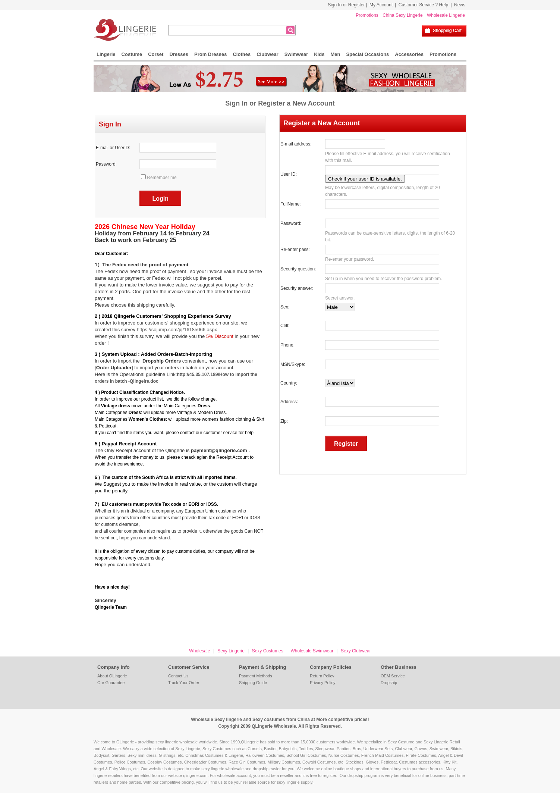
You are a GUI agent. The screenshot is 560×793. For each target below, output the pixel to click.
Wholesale (199, 650)
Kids (319, 54)
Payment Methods (255, 676)
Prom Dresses (210, 54)
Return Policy (322, 676)
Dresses (178, 54)
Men (335, 54)
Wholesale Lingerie (446, 15)
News (459, 4)
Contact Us (178, 676)
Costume (132, 54)
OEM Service (393, 676)
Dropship (389, 682)
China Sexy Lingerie (402, 15)
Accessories (409, 54)
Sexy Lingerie (231, 650)
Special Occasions (367, 54)
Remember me (161, 177)
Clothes (242, 54)
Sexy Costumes (267, 650)
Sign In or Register (346, 4)
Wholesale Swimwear (311, 650)
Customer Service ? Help (423, 4)
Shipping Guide (253, 682)
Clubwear (268, 54)
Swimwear (296, 54)
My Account (381, 4)
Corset (155, 54)
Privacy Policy (322, 682)
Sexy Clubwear (356, 650)
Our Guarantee (111, 682)
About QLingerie (112, 676)
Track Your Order (183, 682)
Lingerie (106, 54)
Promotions (367, 15)
